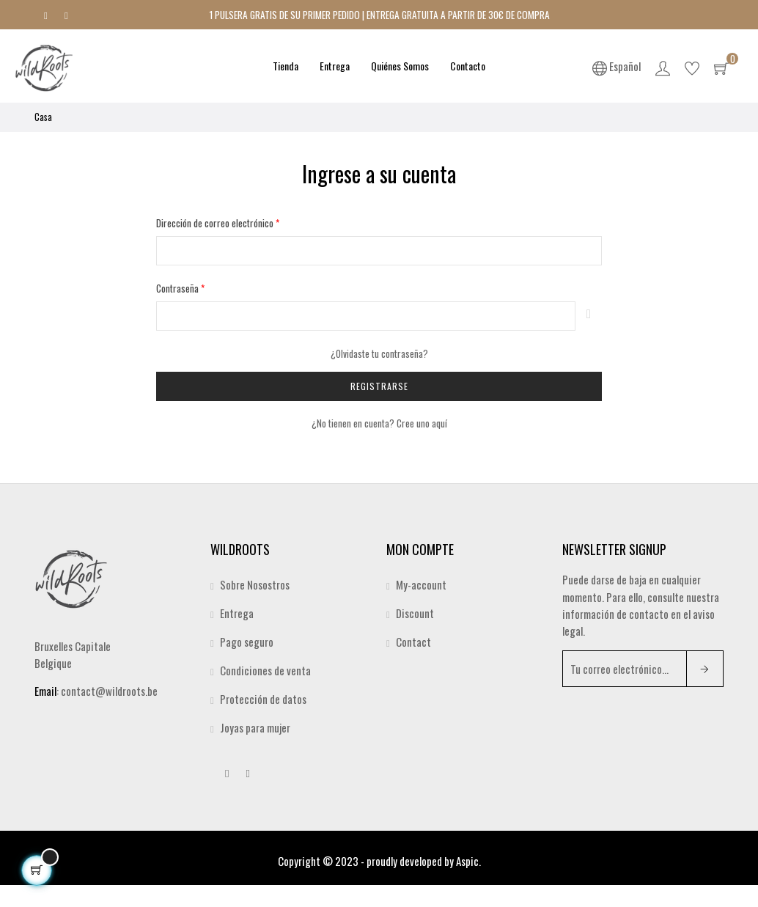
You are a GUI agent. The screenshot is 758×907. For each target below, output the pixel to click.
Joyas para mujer (255, 727)
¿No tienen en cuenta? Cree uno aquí (379, 423)
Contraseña (178, 288)
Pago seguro (246, 642)
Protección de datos (263, 699)
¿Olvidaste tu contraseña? (379, 353)
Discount (415, 613)
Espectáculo (588, 316)
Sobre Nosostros (255, 584)
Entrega (237, 613)
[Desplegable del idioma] (616, 66)
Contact (413, 642)
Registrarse (379, 386)
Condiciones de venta (265, 670)
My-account (421, 584)
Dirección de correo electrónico (216, 223)
